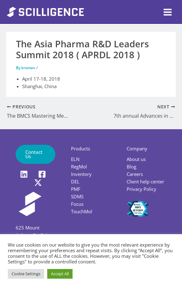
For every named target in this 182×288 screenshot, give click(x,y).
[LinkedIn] (24, 174)
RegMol (79, 166)
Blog (131, 166)
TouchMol (81, 211)
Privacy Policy (141, 189)
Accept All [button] (60, 273)
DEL (75, 181)
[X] (38, 182)
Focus (77, 204)
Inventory (81, 174)
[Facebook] (42, 174)
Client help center (145, 181)
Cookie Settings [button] (26, 273)
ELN (75, 159)
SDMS (77, 196)
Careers (135, 174)
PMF (75, 189)
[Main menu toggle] (167, 12)
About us (136, 159)
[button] (35, 154)
